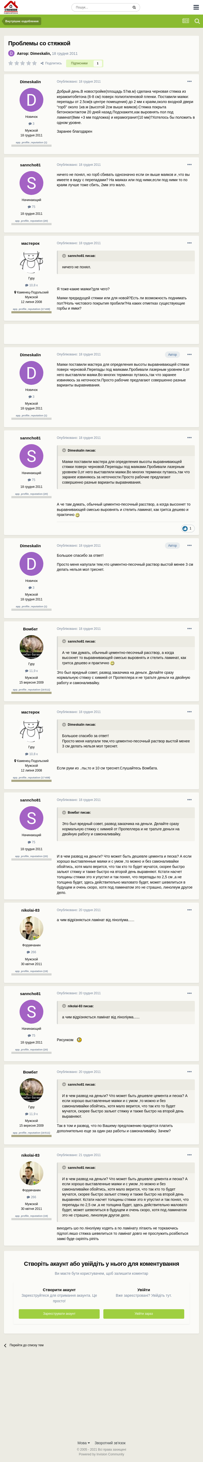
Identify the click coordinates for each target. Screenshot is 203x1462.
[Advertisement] (119, 336)
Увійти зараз (144, 1314)
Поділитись (51, 63)
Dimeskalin (40, 53)
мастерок (30, 243)
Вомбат (30, 629)
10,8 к (31, 285)
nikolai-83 (30, 910)
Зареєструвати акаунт (59, 1314)
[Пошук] (100, 7)
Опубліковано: (79, 81)
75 (31, 207)
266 (31, 952)
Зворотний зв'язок (110, 1443)
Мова (83, 1443)
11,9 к (31, 671)
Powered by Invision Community (101, 1454)
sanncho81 (30, 165)
